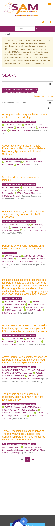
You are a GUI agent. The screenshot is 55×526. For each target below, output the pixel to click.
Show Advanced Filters (43, 96)
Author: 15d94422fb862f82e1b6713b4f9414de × (19, 92)
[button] (42, 22)
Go (49, 84)
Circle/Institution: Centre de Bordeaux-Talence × (20, 89)
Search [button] (8, 34)
